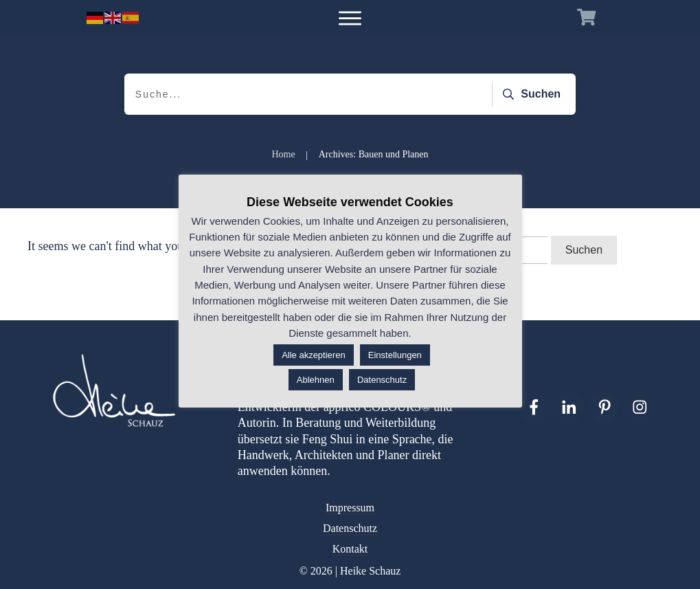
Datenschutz (350, 528)
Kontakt (350, 549)
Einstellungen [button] (395, 355)
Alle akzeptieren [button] (314, 355)
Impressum (350, 507)
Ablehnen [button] (316, 380)
